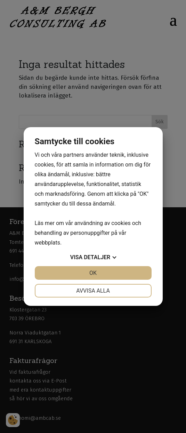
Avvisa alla (93, 290)
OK (93, 273)
